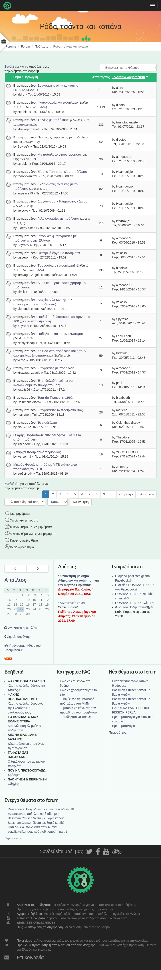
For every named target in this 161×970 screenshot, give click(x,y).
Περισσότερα (118, 732)
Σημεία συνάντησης (20, 636)
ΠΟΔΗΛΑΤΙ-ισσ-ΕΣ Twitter (134, 603)
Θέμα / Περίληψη (25, 77)
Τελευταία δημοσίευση (130, 77)
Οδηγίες (13, 784)
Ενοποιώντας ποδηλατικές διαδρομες (33, 814)
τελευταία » (146, 494)
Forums (11, 46)
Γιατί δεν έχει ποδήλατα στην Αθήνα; (33, 827)
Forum (25, 46)
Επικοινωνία (30, 957)
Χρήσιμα (14, 775)
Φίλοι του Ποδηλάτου (131, 607)
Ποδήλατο (41, 46)
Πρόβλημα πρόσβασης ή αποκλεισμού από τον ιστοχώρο (56, 945)
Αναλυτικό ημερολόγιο (23, 628)
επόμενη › (126, 494)
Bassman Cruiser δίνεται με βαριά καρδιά (36, 818)
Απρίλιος (15, 580)
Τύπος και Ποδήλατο (31, 918)
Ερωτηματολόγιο (123, 726)
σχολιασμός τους (19, 712)
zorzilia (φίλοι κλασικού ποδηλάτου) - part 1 (37, 831)
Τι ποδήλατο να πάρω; (75, 717)
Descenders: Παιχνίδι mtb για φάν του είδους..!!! (41, 809)
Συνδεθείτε (11, 66)
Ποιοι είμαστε (26, 940)
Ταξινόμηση (81, 502)
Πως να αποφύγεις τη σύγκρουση (40, 927)
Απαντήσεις (101, 77)
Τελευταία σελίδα (36, 107)
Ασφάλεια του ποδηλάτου (34, 905)
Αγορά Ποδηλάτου (29, 914)
